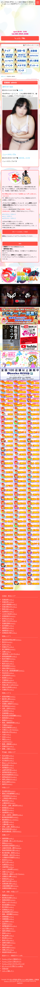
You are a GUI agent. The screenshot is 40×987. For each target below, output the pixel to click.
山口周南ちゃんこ (8, 921)
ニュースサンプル (9, 154)
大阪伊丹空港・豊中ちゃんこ (11, 848)
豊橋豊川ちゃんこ (8, 810)
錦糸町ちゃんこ (7, 678)
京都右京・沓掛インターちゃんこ (13, 874)
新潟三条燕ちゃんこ (8, 782)
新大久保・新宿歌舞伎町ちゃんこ (13, 670)
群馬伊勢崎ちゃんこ (8, 696)
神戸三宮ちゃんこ (8, 862)
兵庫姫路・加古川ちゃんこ (11, 855)
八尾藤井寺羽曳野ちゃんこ (11, 857)
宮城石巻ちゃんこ (8, 602)
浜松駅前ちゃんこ (8, 812)
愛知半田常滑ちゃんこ (9, 829)
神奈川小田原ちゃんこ (9, 687)
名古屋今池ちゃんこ (8, 791)
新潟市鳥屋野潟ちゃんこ (10, 775)
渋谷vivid (5, 969)
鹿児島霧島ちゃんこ (8, 905)
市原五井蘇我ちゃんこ (9, 727)
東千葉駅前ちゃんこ (8, 649)
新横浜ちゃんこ (7, 720)
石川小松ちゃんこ (8, 756)
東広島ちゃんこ (7, 938)
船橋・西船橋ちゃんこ (9, 744)
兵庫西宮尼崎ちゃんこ (9, 888)
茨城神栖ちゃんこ (8, 713)
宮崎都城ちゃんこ (8, 916)
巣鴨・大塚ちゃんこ (8, 749)
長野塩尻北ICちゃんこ (9, 777)
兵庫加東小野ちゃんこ (9, 883)
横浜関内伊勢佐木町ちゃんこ (11, 640)
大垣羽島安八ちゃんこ (9, 796)
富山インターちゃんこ (9, 763)
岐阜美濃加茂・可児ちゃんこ (11, 831)
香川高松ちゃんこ (8, 907)
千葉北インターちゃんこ (10, 730)
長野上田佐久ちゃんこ (9, 779)
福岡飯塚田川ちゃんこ (9, 926)
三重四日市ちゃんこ (8, 803)
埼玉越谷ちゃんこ (8, 701)
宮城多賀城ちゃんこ (8, 623)
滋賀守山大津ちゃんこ (9, 881)
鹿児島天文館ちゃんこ (9, 898)
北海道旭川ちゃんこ (8, 616)
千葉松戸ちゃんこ (8, 689)
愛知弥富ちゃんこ (8, 800)
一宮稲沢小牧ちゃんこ (9, 798)
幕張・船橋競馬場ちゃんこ (11, 722)
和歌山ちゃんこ (7, 843)
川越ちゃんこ (6, 652)
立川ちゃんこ (6, 644)
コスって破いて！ (8, 971)
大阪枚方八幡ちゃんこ (9, 876)
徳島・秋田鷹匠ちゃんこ (10, 914)
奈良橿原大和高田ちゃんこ (11, 845)
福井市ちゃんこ (7, 784)
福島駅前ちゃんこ (8, 630)
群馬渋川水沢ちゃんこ (9, 682)
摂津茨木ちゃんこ (8, 879)
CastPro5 (19, 983)
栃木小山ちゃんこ (8, 663)
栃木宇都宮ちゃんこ (8, 659)
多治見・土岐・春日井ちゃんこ (12, 805)
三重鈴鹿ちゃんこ (8, 824)
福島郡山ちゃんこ (8, 628)
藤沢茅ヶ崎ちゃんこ (8, 699)
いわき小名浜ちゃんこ (9, 614)
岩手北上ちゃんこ (8, 618)
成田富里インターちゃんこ (11, 654)
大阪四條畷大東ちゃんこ (10, 886)
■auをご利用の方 (7, 216)
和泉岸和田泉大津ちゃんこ (11, 850)
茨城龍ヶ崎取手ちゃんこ (10, 704)
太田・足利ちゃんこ (8, 708)
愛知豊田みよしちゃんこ (10, 820)
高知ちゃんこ (6, 933)
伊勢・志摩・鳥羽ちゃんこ (11, 827)
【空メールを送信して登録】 (20, 232)
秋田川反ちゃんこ (8, 609)
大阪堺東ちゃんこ (8, 867)
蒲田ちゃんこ (6, 739)
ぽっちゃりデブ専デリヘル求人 (12, 966)
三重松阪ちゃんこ (8, 822)
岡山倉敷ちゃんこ (8, 935)
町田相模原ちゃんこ (8, 666)
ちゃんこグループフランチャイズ (13, 964)
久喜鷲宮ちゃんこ (8, 711)
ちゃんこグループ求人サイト (11, 961)
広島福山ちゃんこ (8, 909)
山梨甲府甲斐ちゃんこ (9, 770)
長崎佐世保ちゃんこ (8, 900)
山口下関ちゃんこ (8, 928)
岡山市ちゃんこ (7, 945)
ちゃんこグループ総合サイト (11, 959)
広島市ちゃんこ (7, 924)
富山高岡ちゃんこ (8, 758)
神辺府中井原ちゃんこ (9, 952)
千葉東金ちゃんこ (8, 680)
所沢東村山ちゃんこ (8, 706)
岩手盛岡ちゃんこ (8, 626)
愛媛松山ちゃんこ (8, 895)
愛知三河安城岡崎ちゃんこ (11, 793)
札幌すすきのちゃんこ (9, 621)
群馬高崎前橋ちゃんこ (9, 656)
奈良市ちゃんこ (7, 860)
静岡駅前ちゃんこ (8, 808)
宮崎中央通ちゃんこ (8, 943)
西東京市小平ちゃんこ (9, 732)
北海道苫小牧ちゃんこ (9, 633)
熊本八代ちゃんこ (8, 940)
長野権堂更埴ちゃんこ (9, 772)
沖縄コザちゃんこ (8, 950)
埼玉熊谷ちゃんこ (8, 661)
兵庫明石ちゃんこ (8, 864)
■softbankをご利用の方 (9, 218)
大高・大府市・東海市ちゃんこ (12, 815)
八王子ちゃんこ (7, 741)
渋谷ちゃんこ (6, 737)
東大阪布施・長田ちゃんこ (11, 853)
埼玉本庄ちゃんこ (8, 673)
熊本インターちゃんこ (9, 902)
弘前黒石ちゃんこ (8, 611)
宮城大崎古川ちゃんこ (9, 607)
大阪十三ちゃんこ (8, 872)
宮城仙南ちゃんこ (8, 599)
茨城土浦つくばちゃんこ (10, 685)
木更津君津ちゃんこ (8, 675)
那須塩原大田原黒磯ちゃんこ (11, 715)
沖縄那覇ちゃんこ (8, 919)
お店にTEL (20, 38)
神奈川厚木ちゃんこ (8, 668)
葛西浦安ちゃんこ (8, 718)
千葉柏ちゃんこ (7, 725)
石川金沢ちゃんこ (8, 760)
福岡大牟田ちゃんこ (8, 947)
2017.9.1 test (7, 87)
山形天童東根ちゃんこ (9, 604)
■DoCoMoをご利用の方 (9, 214)
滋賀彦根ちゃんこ (8, 838)
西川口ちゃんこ (7, 642)
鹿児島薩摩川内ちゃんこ (10, 912)
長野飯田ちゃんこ (8, 767)
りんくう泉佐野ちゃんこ (10, 869)
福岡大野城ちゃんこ (8, 931)
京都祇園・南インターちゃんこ (12, 841)
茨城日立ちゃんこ (8, 746)
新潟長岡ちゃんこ (8, 765)
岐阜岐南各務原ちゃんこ (10, 817)
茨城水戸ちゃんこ (8, 647)
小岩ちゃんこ (6, 734)
